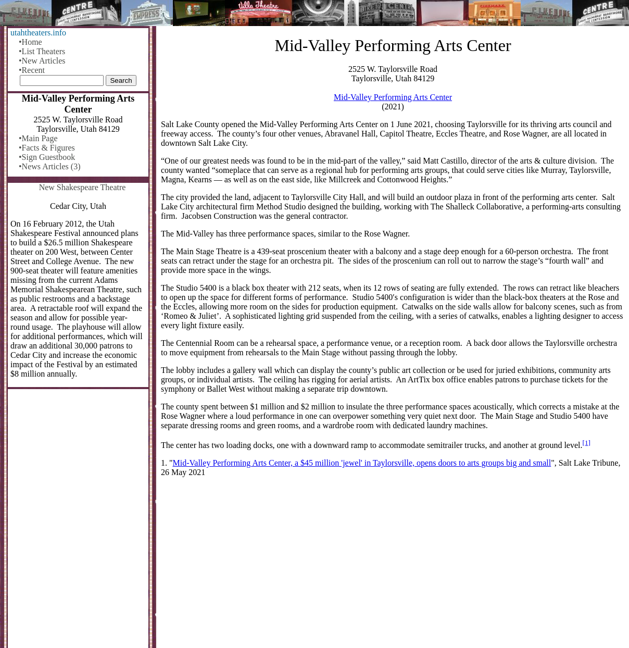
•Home (30, 42)
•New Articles (42, 60)
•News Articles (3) (49, 166)
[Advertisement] (393, 567)
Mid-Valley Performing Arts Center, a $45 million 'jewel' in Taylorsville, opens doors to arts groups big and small (362, 462)
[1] (587, 442)
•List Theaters (42, 51)
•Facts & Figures (47, 147)
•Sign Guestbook (47, 157)
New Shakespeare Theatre (82, 187)
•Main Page (38, 138)
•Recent (32, 70)
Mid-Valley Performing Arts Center (393, 97)
